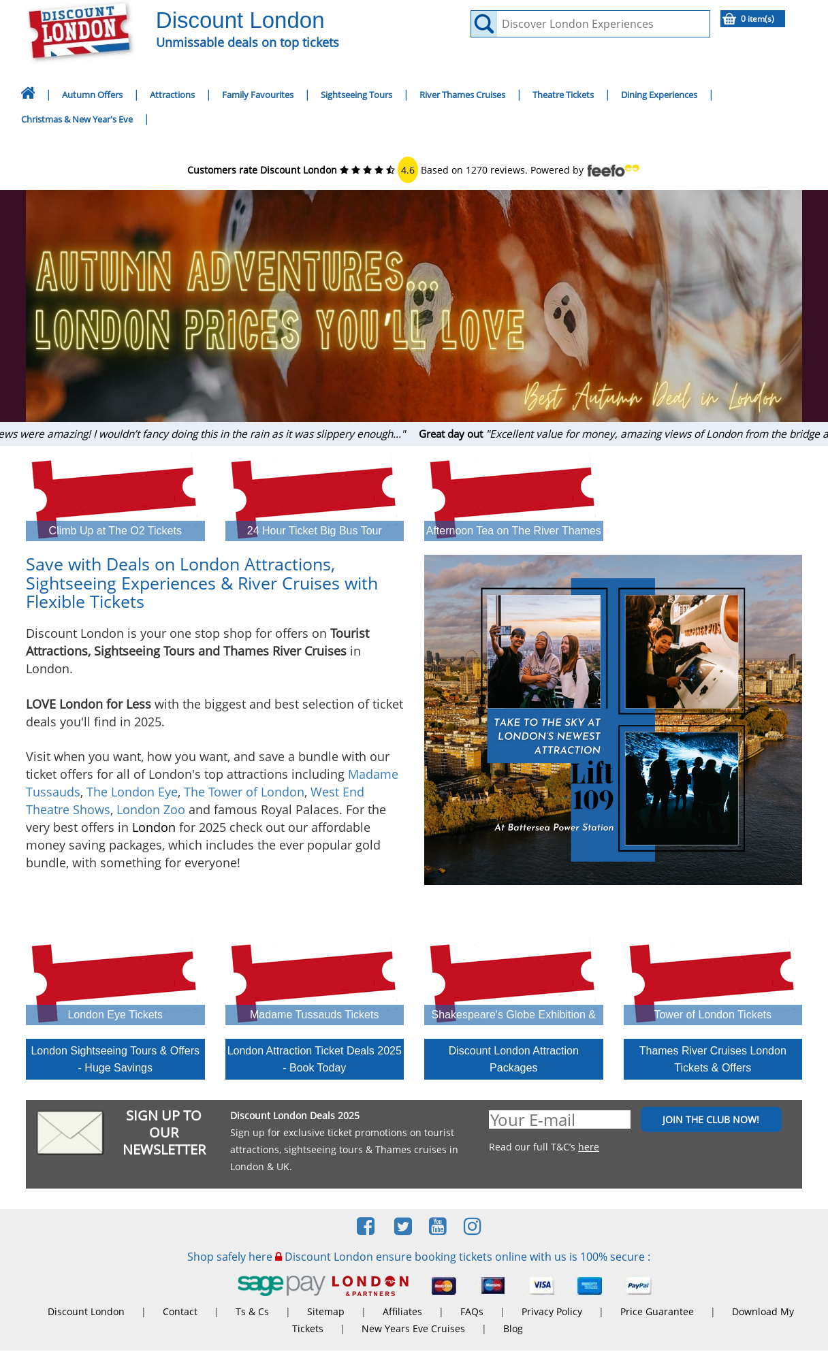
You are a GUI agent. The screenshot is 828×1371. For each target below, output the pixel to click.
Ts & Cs (252, 1311)
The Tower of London (244, 792)
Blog (513, 1328)
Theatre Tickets (563, 94)
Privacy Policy (552, 1311)
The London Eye (132, 792)
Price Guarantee (657, 1311)
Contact (180, 1311)
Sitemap (326, 1311)
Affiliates (402, 1311)
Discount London (86, 1311)
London (154, 827)
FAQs (471, 1311)
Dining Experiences (659, 94)
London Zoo (150, 809)
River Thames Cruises (462, 94)
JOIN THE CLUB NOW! (711, 1119)
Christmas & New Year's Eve (77, 119)
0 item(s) (757, 19)
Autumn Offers (92, 94)
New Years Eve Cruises (413, 1328)
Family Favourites (257, 94)
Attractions (172, 94)
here (588, 1146)
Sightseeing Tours (356, 94)
